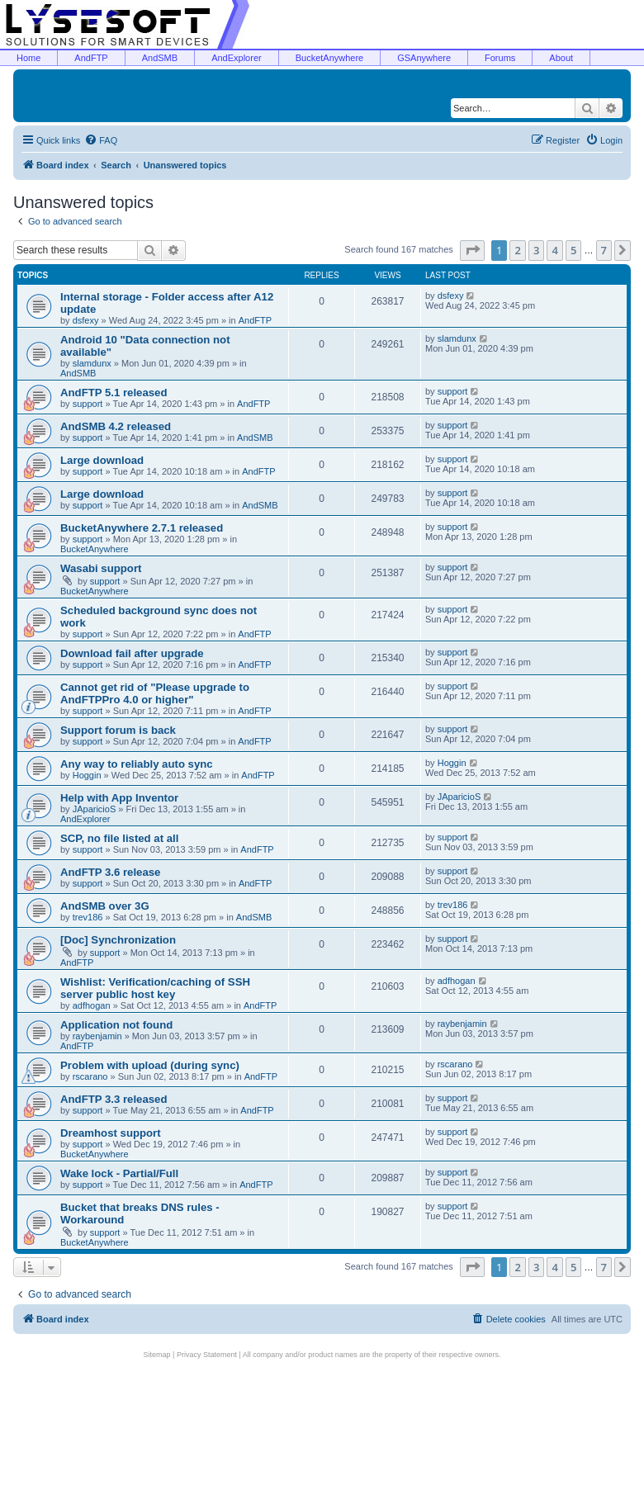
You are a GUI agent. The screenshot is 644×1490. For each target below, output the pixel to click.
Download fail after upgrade (132, 653)
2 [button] (517, 250)
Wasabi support (100, 568)
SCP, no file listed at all (119, 838)
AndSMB (160, 58)
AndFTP (90, 58)
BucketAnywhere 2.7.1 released (141, 528)
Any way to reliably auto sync (136, 764)
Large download (102, 460)
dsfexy (86, 320)
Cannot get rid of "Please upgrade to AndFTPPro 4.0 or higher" (154, 693)
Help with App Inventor (119, 798)
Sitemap (157, 1354)
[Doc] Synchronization (118, 940)
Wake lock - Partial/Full (119, 1173)
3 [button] (536, 250)
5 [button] (573, 250)
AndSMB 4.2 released (115, 426)
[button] (472, 250)
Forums (500, 58)
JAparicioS (94, 809)
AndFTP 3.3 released (114, 1099)
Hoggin (87, 775)
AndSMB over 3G (104, 906)
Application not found (116, 1025)
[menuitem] (100, 140)
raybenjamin (97, 1036)
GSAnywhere (424, 58)
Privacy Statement (207, 1354)
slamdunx (92, 363)
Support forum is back (118, 730)
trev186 (88, 917)
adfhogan (92, 1005)
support (88, 404)
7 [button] (604, 250)
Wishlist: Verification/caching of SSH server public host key (155, 988)
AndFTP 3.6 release (110, 872)
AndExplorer (236, 58)
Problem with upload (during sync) (149, 1065)
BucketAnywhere (330, 58)
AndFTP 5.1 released (114, 392)
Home (28, 58)
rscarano (90, 1076)
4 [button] (554, 250)
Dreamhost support (110, 1133)
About (561, 58)
